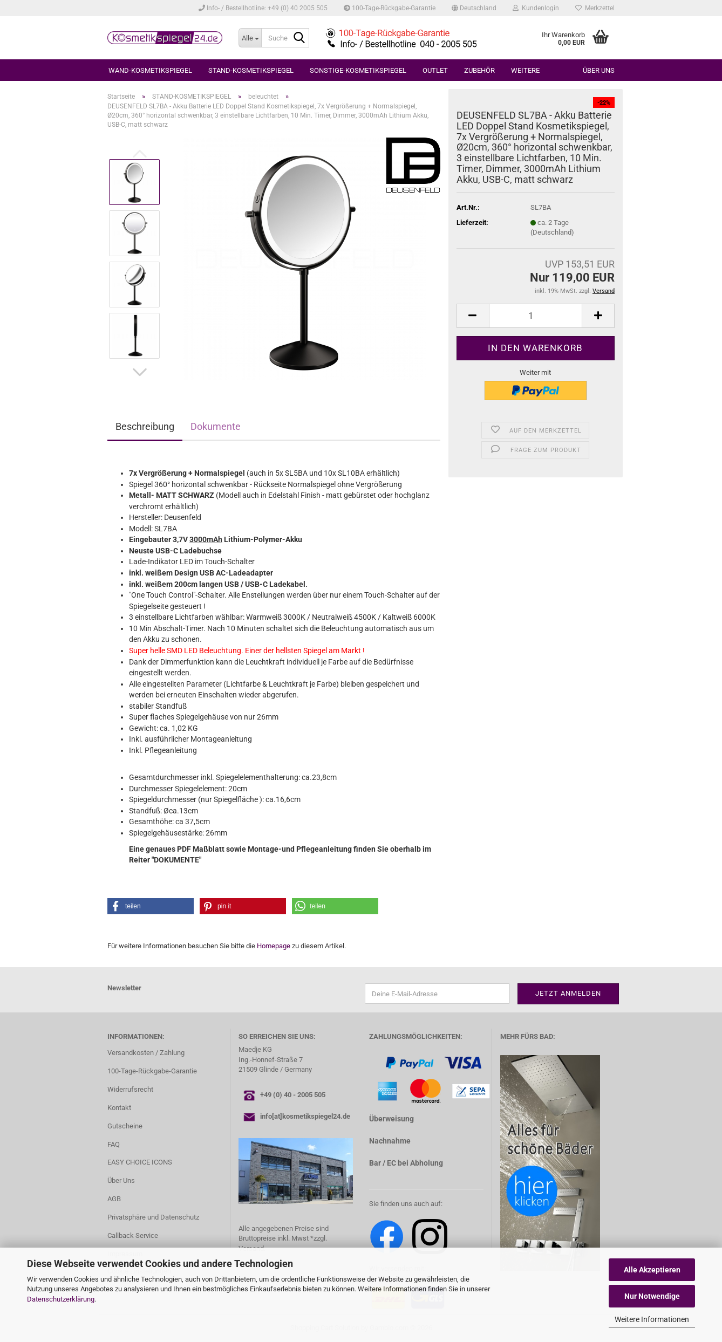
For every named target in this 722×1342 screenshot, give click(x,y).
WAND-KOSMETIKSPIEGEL (150, 70)
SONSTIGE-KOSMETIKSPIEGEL (358, 70)
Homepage (273, 946)
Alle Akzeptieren (652, 1269)
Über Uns (121, 1180)
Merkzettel (595, 8)
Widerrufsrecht (130, 1089)
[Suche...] (250, 37)
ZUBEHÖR (479, 70)
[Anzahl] (535, 316)
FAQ (113, 1144)
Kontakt (119, 1108)
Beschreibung (144, 426)
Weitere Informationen (652, 1319)
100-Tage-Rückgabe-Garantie (389, 8)
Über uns (599, 70)
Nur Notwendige (652, 1296)
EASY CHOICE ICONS (139, 1162)
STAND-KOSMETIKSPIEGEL (251, 70)
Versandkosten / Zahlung (146, 1053)
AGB (114, 1199)
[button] (474, 8)
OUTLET (435, 70)
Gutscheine (124, 1126)
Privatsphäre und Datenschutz (153, 1217)
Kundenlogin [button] (536, 8)
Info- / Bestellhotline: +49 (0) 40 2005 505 (263, 8)
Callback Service (132, 1235)
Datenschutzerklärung (60, 1299)
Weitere (525, 70)
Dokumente (215, 426)
